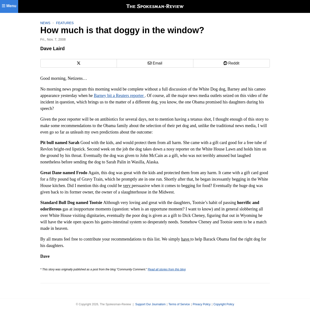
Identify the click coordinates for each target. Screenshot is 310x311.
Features (65, 23)
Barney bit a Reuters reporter (119, 95)
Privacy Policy (202, 304)
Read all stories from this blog (167, 269)
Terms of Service (179, 304)
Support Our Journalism (150, 304)
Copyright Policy (223, 304)
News (45, 23)
